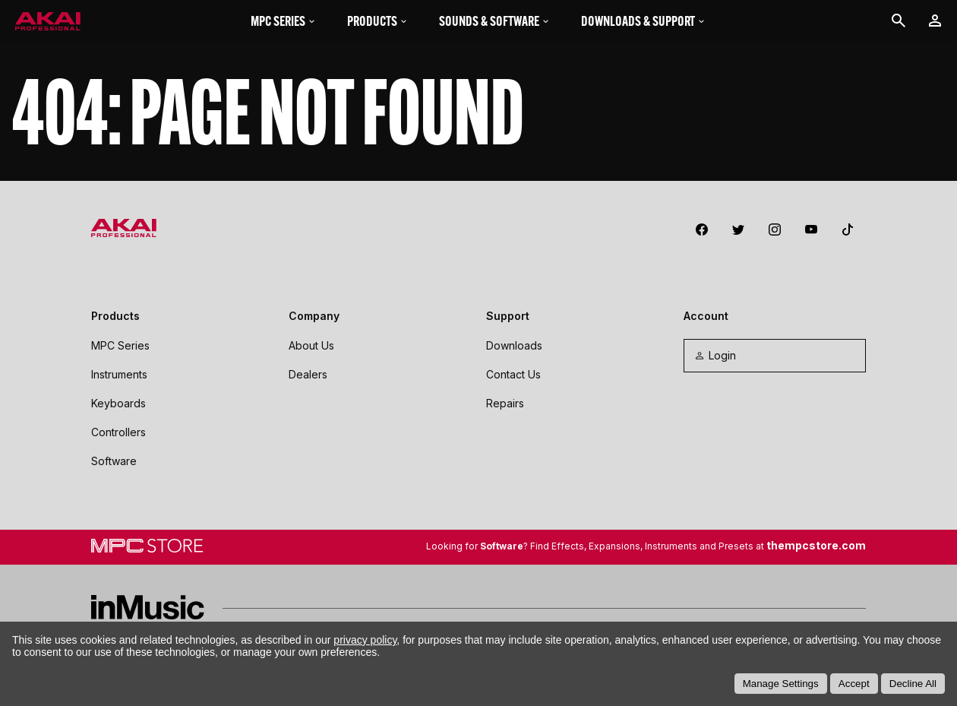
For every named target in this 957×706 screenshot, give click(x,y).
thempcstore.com (816, 545)
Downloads (514, 345)
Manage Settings (781, 683)
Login (714, 355)
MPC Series (284, 21)
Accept (854, 683)
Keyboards (118, 403)
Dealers (308, 374)
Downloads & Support (643, 21)
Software (114, 460)
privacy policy (364, 640)
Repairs (505, 403)
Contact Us (513, 374)
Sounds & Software (495, 21)
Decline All (912, 683)
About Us (311, 345)
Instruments (119, 374)
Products (378, 21)
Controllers (118, 432)
